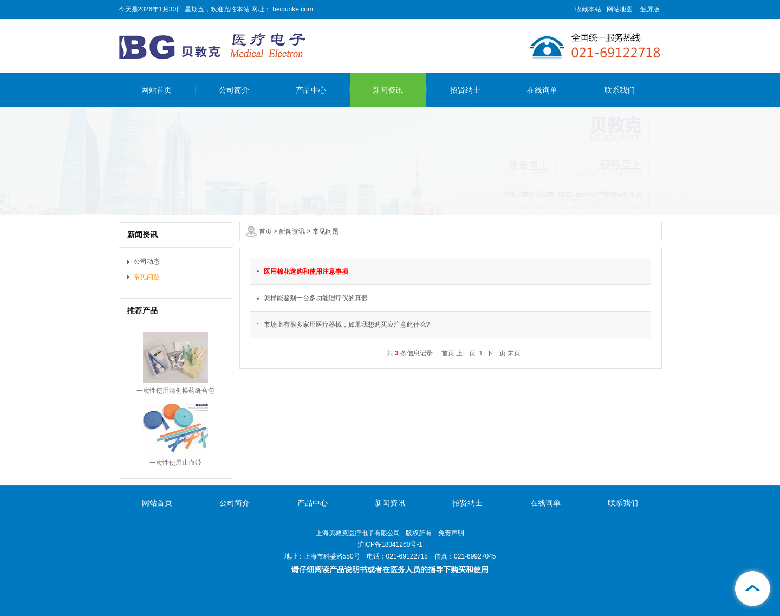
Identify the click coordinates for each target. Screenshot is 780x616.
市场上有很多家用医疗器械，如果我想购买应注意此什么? (347, 324)
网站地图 (620, 9)
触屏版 (650, 9)
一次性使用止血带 (176, 462)
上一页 (466, 353)
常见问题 (326, 231)
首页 (265, 231)
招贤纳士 (465, 90)
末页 (514, 353)
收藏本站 (588, 9)
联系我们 (619, 90)
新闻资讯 (388, 90)
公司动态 (147, 261)
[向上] (753, 589)
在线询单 (542, 90)
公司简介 (234, 90)
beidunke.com (292, 9)
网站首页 (156, 90)
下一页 (496, 353)
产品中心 (311, 90)
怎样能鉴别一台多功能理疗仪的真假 (316, 298)
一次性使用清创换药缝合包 (175, 390)
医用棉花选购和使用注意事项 (306, 271)
